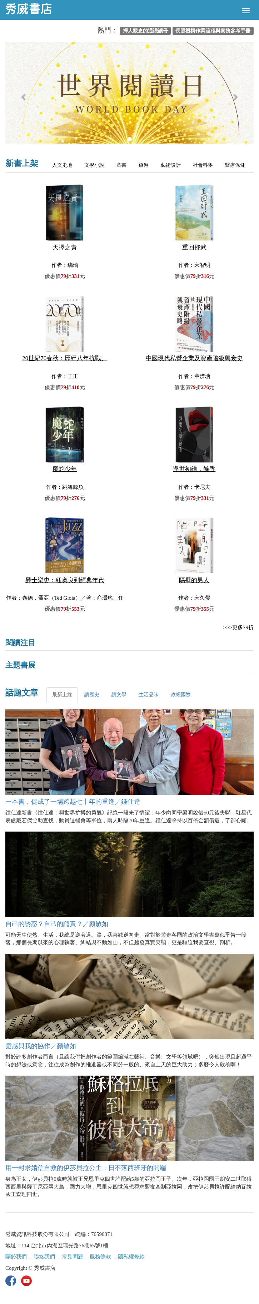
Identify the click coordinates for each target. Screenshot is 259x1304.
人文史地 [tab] (62, 165)
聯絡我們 (44, 1256)
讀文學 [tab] (118, 694)
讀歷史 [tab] (91, 694)
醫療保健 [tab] (235, 165)
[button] (24, 96)
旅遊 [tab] (144, 165)
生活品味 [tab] (149, 694)
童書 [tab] (121, 165)
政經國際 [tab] (181, 694)
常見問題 (72, 1256)
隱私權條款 (131, 1256)
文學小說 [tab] (94, 165)
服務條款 (100, 1256)
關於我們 (16, 1256)
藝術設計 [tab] (171, 165)
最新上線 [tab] (62, 694)
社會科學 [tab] (203, 165)
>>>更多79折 (238, 627)
